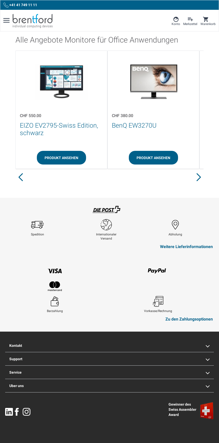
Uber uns (109, 385)
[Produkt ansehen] (61, 158)
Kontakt (109, 345)
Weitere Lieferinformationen (186, 246)
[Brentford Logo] (33, 21)
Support (109, 359)
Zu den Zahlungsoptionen (189, 319)
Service (109, 372)
